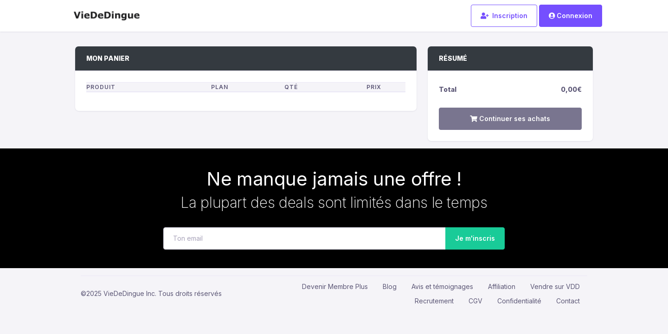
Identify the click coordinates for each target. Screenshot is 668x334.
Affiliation (501, 286)
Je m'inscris (472, 238)
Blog (390, 286)
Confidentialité (519, 301)
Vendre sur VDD (555, 286)
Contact (568, 301)
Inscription (504, 15)
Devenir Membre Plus (335, 286)
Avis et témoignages (442, 286)
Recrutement (434, 301)
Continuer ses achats (510, 118)
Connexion (570, 15)
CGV (475, 301)
